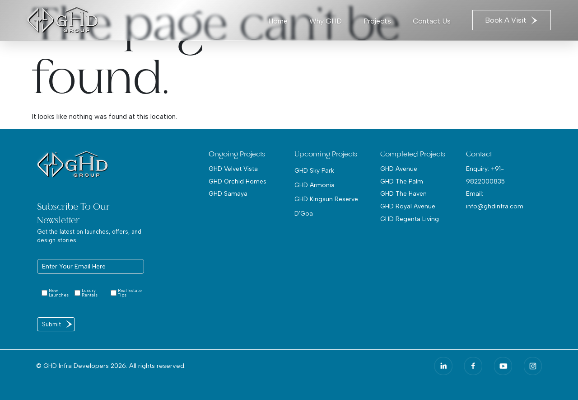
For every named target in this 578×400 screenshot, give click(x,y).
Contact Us (432, 21)
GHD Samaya (228, 193)
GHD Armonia (314, 184)
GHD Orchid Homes (237, 181)
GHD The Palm (401, 181)
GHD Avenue (398, 168)
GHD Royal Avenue (407, 206)
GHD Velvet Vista (233, 168)
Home (278, 21)
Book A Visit (511, 20)
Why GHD (325, 21)
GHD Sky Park (314, 170)
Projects (377, 21)
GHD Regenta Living (409, 218)
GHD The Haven (403, 193)
